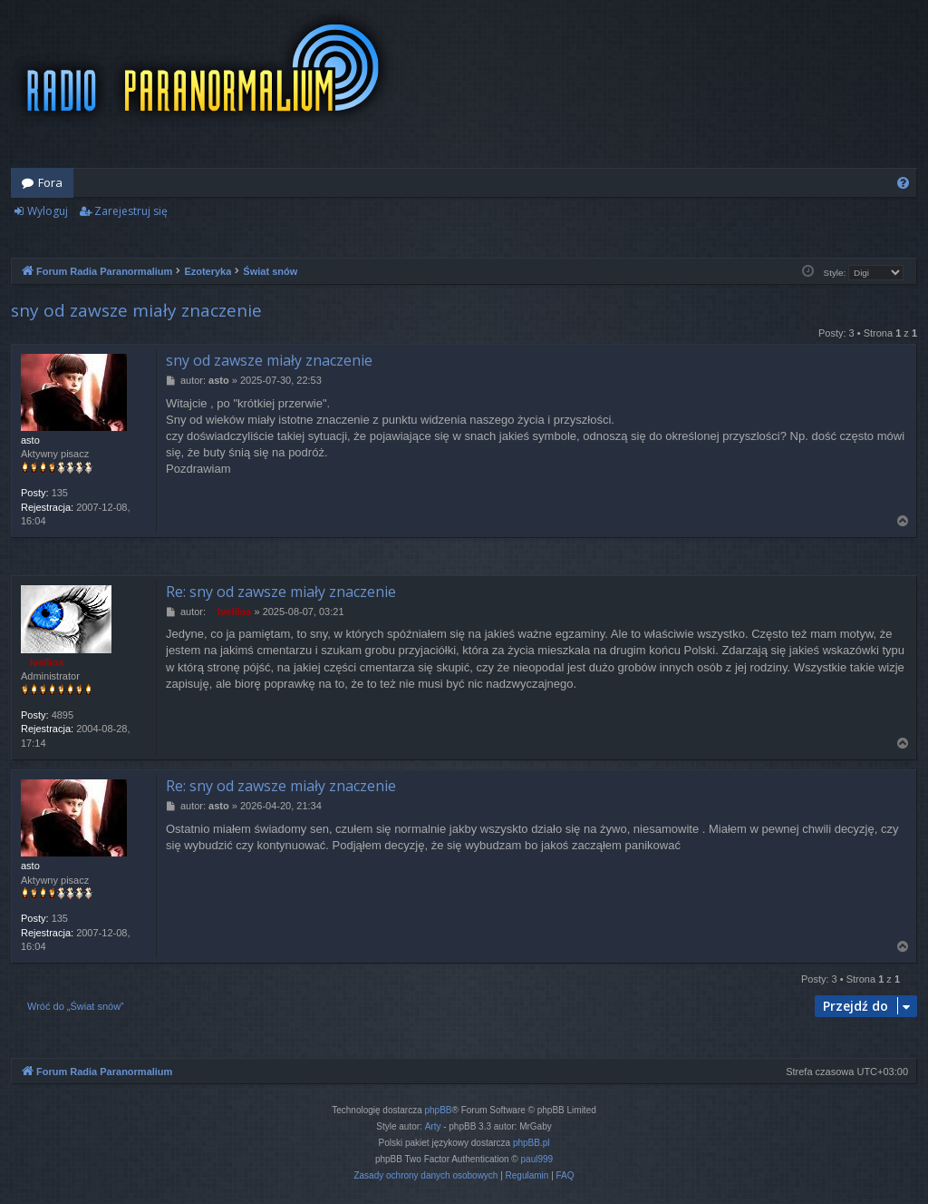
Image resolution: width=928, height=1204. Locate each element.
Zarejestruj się (131, 211)
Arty (433, 1126)
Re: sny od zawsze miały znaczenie (281, 591)
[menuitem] (903, 183)
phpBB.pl (531, 1143)
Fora (50, 182)
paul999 (537, 1159)
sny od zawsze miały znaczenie (136, 310)
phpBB (438, 1110)
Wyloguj (47, 211)
